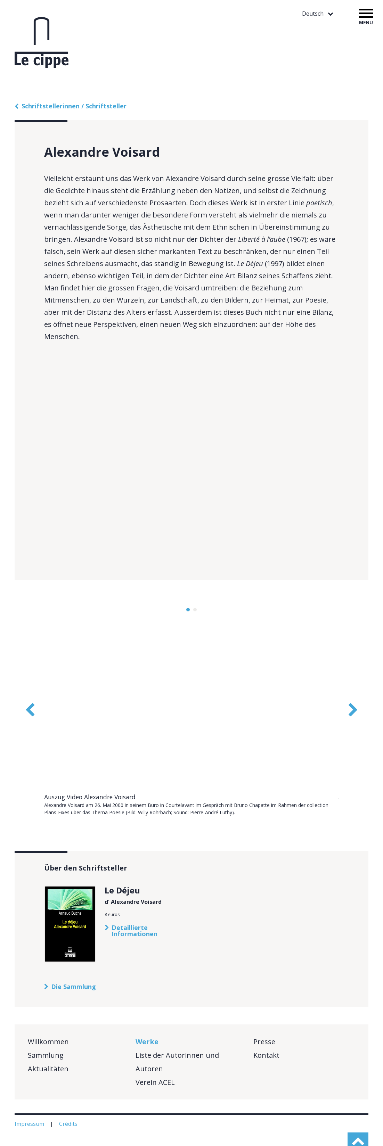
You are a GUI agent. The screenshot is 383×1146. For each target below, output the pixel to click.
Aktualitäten (48, 1045)
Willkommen (48, 1018)
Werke (147, 1018)
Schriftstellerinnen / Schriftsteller (74, 106)
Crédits (69, 1100)
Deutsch (313, 13)
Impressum (30, 1100)
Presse (264, 1018)
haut (358, 1128)
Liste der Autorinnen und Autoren (177, 1038)
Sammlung (46, 1032)
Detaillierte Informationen (134, 907)
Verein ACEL (155, 1059)
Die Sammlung (73, 963)
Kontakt (266, 1032)
